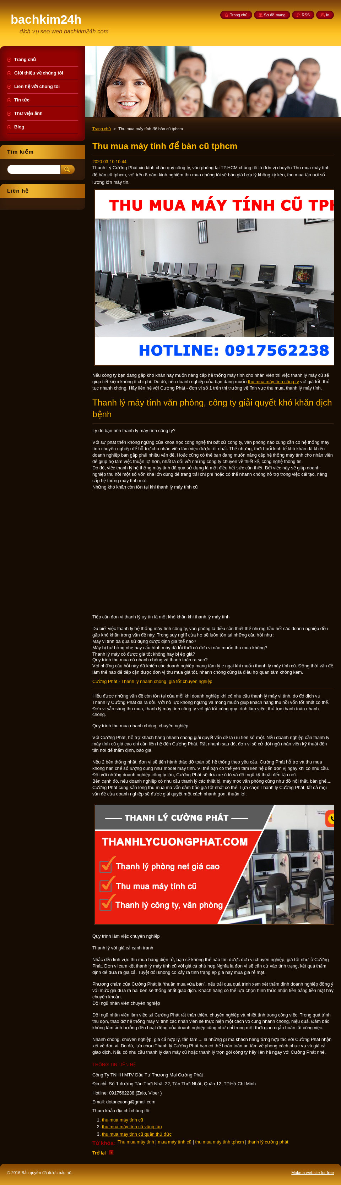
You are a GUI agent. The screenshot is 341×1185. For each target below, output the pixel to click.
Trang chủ (101, 129)
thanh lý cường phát (268, 1142)
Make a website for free (312, 1172)
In (327, 15)
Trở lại (99, 1153)
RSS (306, 15)
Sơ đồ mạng (275, 15)
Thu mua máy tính (136, 1142)
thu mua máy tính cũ (122, 1120)
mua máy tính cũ (174, 1142)
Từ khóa (103, 1143)
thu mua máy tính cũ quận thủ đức (137, 1134)
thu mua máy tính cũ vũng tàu (132, 1126)
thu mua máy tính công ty (273, 381)
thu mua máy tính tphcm (219, 1142)
